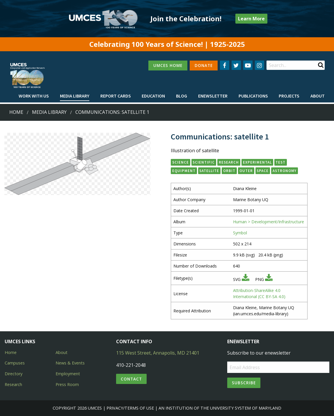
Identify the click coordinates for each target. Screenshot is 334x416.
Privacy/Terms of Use (130, 408)
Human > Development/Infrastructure (268, 221)
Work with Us (34, 96)
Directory (13, 373)
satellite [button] (209, 170)
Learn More (251, 18)
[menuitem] (34, 96)
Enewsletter (213, 96)
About (317, 96)
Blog (181, 96)
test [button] (280, 162)
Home (16, 112)
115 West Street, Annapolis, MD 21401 (157, 353)
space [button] (263, 170)
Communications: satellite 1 (112, 112)
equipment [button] (184, 170)
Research (13, 384)
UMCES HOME (167, 65)
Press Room (67, 384)
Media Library (74, 96)
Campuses (15, 363)
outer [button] (246, 170)
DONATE (204, 65)
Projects (289, 96)
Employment (68, 373)
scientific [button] (204, 162)
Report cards (115, 96)
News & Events (70, 363)
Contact (131, 379)
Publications (253, 96)
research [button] (229, 162)
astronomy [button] (284, 170)
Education (153, 96)
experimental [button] (257, 162)
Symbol (240, 233)
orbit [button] (229, 170)
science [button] (180, 162)
